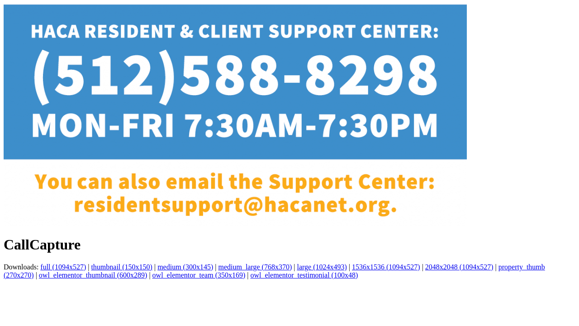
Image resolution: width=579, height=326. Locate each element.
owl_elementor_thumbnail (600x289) (93, 275)
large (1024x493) (321, 267)
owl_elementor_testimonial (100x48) (304, 275)
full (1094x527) (63, 267)
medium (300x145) (185, 267)
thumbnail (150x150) (121, 267)
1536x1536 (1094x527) (386, 267)
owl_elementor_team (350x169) (199, 275)
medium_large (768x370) (255, 267)
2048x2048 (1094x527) (459, 267)
